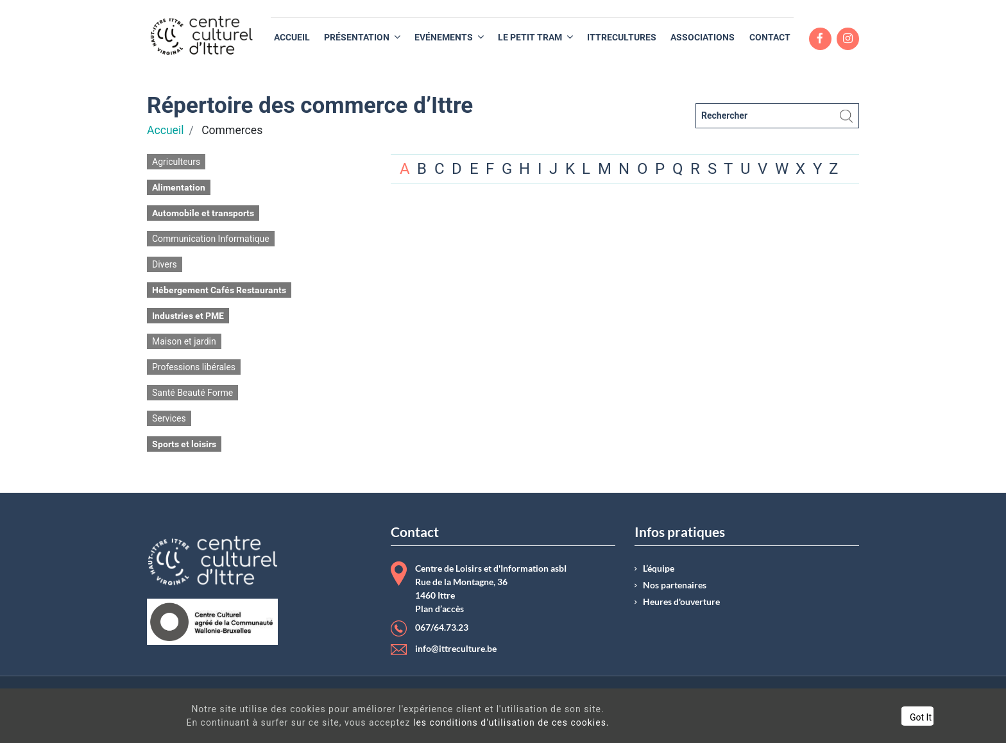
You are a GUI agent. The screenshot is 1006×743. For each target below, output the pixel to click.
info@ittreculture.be (456, 649)
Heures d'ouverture (681, 602)
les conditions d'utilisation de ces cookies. (491, 722)
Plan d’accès (439, 609)
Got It (871, 717)
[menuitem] (292, 37)
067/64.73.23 (441, 627)
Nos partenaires (674, 585)
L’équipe (658, 568)
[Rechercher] (777, 115)
